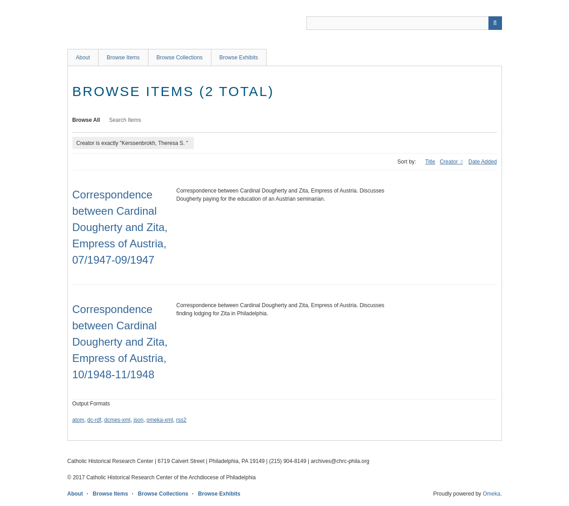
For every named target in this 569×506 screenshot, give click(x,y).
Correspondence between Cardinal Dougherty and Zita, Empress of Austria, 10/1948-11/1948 (120, 342)
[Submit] (495, 23)
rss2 (181, 420)
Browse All (86, 120)
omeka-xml (160, 420)
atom (78, 420)
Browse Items (123, 57)
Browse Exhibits (239, 57)
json (138, 420)
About (83, 57)
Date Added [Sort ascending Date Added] (483, 162)
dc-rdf (94, 420)
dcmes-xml (117, 420)
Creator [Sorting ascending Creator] (449, 162)
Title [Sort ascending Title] (430, 162)
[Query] (404, 23)
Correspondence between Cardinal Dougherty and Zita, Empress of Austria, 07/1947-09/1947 (120, 227)
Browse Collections (180, 57)
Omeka (491, 494)
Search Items (125, 120)
